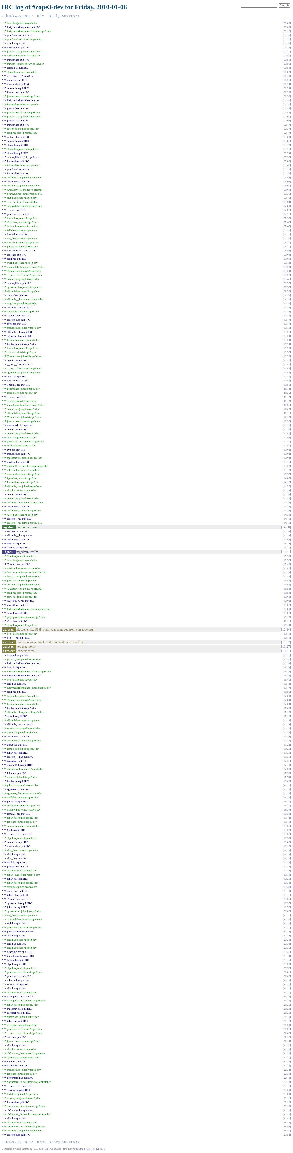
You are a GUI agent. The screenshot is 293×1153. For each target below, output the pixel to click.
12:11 (287, 413)
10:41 (287, 364)
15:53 (287, 580)
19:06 (287, 842)
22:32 (287, 1061)
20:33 (287, 943)
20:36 (287, 947)
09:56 (287, 291)
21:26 (287, 1004)
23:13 (287, 1102)
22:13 (287, 1037)
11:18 (287, 388)
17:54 (287, 777)
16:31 (287, 659)
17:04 (287, 699)
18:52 (287, 829)
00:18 (287, 35)
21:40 (287, 1016)
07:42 (287, 222)
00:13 (287, 31)
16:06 (287, 604)
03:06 (287, 140)
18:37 (287, 809)
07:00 (287, 205)
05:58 (287, 173)
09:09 (287, 258)
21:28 (287, 1008)
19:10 (287, 846)
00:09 (287, 27)
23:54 (287, 1134)
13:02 (287, 449)
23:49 (287, 1130)
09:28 (287, 274)
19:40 (287, 890)
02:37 (287, 128)
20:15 (287, 923)
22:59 (287, 1089)
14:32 (287, 494)
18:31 (287, 805)
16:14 (287, 625)
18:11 (287, 785)
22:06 (287, 1033)
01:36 (287, 100)
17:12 (287, 716)
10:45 (287, 372)
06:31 (287, 193)
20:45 (287, 959)
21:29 (287, 1012)
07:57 (287, 230)
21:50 (287, 1024)
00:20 (287, 39)
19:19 (287, 874)
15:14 (287, 543)
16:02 (287, 600)
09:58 (287, 295)
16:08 (287, 608)
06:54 (287, 201)
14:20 (287, 486)
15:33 (287, 556)
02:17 (287, 124)
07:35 (287, 218)
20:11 (287, 915)
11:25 (287, 392)
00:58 (287, 67)
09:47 (287, 279)
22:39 (287, 1073)
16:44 (287, 683)
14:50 (286, 527)
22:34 (287, 1069)
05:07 (287, 165)
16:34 (287, 663)
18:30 (287, 801)
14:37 (287, 506)
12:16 (287, 417)
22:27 (287, 1049)
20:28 (287, 935)
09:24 (287, 270)
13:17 (287, 461)
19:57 (287, 903)
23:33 (287, 1110)
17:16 (287, 732)
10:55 (287, 380)
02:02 (287, 120)
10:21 (287, 331)
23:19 (287, 1106)
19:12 (287, 850)
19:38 (287, 886)
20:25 (287, 931)
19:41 (287, 894)
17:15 (287, 728)
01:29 (287, 92)
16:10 (287, 617)
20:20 (287, 927)
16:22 (286, 642)
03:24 (287, 153)
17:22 (287, 740)
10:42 (287, 368)
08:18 (287, 238)
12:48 (287, 437)
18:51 (287, 825)
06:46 (287, 197)
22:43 (287, 1077)
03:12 (287, 144)
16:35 (287, 671)
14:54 (287, 531)
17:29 (287, 748)
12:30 (287, 421)
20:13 (287, 919)
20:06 (287, 911)
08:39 (287, 246)
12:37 (287, 425)
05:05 (287, 161)
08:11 (287, 234)
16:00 (287, 596)
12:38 (287, 429)
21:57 (287, 1029)
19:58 (287, 907)
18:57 (287, 833)
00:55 (287, 59)
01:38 (287, 108)
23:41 (287, 1118)
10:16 (287, 315)
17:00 (287, 695)
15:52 (287, 572)
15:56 (287, 584)
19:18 (287, 870)
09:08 (287, 254)
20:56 (287, 968)
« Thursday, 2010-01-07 (17, 15)
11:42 (287, 396)
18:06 (287, 781)
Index (40, 15)
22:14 (287, 1041)
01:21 (287, 79)
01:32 (287, 96)
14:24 (287, 490)
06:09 (287, 185)
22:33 (287, 1065)
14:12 (287, 482)
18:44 (287, 817)
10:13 (287, 303)
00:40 (287, 55)
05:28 (287, 169)
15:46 (287, 564)
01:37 (287, 104)
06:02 (287, 181)
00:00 (287, 23)
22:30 (287, 1057)
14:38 (287, 510)
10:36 (287, 356)
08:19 (287, 242)
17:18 (287, 736)
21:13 (287, 980)
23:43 (287, 1122)
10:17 (287, 319)
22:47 (287, 1085)
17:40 (287, 764)
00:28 (287, 43)
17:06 (287, 708)
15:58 (287, 592)
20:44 (287, 955)
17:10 (287, 712)
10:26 (287, 348)
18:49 (287, 821)
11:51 (287, 404)
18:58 (287, 838)
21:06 (287, 976)
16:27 (286, 646)
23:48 (287, 1126)
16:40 (287, 679)
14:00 (287, 478)
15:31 (286, 552)
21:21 (287, 984)
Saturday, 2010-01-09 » (63, 15)
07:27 (287, 214)
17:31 (287, 756)
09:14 (287, 262)
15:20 (287, 547)
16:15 (287, 633)
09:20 (287, 266)
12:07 (287, 409)
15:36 (287, 560)
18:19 (287, 789)
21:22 (287, 996)
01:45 (287, 112)
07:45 (287, 226)
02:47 (287, 132)
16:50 (287, 691)
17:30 (287, 752)
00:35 (287, 47)
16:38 (287, 675)
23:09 (287, 1094)
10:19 (287, 327)
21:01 (287, 972)
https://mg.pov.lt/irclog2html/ (88, 1148)
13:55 (287, 474)
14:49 (287, 518)
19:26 (287, 878)
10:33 (287, 352)
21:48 (287, 1020)
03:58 (287, 157)
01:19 (287, 75)
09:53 (287, 283)
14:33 (287, 502)
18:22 (287, 797)
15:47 (287, 568)
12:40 (287, 433)
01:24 (287, 84)
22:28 (287, 1053)
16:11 (287, 621)
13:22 (287, 465)
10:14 (287, 311)
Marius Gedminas (51, 1148)
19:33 (287, 882)
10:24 (287, 335)
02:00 (287, 116)
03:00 (287, 136)
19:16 (287, 862)
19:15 (287, 858)
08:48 (287, 250)
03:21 (287, 149)
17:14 (287, 720)
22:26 (287, 1045)
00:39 (287, 51)
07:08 (287, 209)
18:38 (287, 813)
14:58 (287, 539)
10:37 (287, 360)
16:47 (287, 687)
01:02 (287, 71)
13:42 (287, 469)
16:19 (287, 637)
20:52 (287, 964)
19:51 (287, 899)
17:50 (287, 768)
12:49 (287, 441)
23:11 (287, 1098)
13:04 (287, 457)
